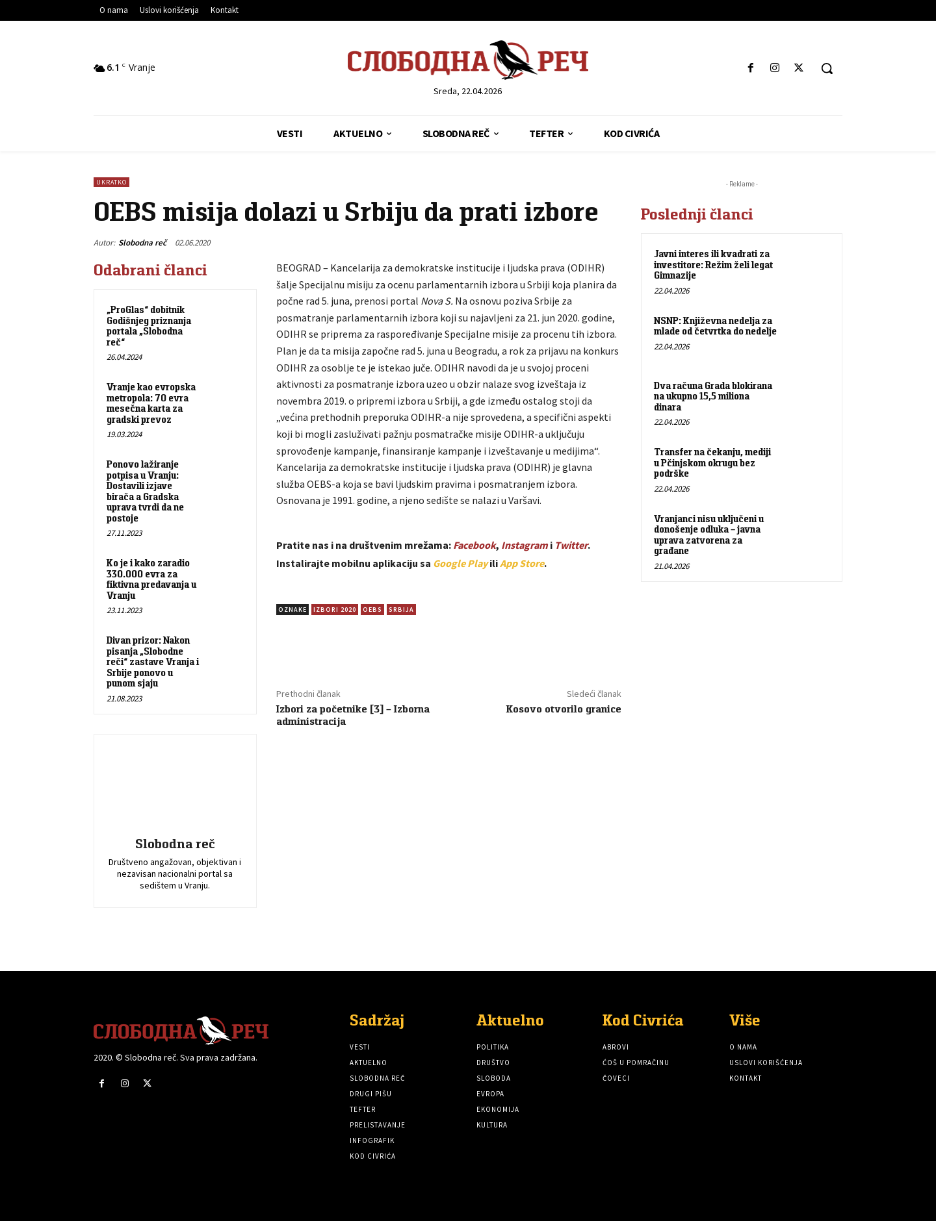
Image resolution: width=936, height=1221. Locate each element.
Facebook (474, 544)
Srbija (401, 609)
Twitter (571, 544)
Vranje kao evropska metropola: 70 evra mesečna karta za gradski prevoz (151, 403)
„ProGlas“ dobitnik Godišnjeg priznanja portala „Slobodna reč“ (149, 325)
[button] (826, 68)
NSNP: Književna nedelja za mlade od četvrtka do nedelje (715, 326)
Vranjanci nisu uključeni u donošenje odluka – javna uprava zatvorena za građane (709, 535)
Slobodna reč (142, 242)
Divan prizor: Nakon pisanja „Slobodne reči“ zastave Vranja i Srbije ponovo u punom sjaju (153, 661)
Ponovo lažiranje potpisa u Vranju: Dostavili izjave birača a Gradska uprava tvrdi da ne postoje (145, 491)
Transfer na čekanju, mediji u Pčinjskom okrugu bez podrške (712, 462)
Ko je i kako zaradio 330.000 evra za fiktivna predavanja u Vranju (151, 579)
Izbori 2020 (334, 609)
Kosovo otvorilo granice (563, 708)
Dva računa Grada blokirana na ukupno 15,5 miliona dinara (713, 396)
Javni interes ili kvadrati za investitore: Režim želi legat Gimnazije (713, 264)
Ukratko (111, 182)
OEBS (372, 609)
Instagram (524, 544)
